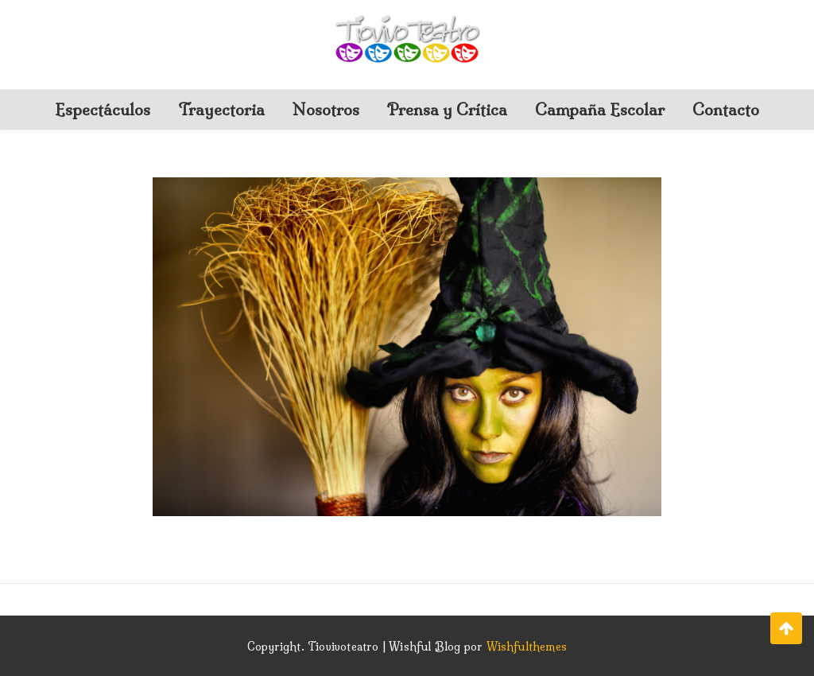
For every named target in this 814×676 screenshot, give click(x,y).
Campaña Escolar (600, 109)
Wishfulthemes (527, 646)
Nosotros (326, 109)
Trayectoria (221, 109)
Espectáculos (102, 109)
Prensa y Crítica (447, 109)
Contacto (725, 109)
